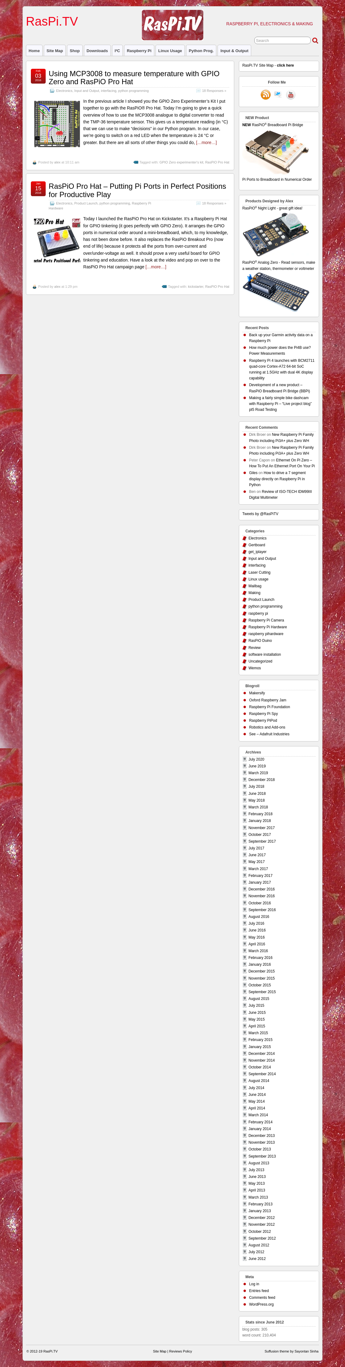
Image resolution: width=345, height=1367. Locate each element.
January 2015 (259, 1047)
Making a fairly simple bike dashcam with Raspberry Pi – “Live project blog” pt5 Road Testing (280, 404)
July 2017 (256, 848)
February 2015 (260, 1040)
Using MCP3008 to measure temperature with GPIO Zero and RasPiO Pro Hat (134, 77)
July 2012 (256, 1252)
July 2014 (256, 1088)
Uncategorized (260, 661)
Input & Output (234, 50)
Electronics (64, 91)
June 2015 (257, 1012)
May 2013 (256, 1183)
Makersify (257, 693)
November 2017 (261, 828)
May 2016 (256, 937)
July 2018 (256, 786)
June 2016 (257, 930)
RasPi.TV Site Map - (268, 65)
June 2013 (257, 1177)
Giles (253, 473)
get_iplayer (257, 552)
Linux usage (170, 50)
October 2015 (259, 985)
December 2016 (261, 889)
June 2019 (257, 766)
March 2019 (258, 773)
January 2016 (259, 964)
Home (34, 50)
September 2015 (262, 992)
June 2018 (257, 793)
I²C (117, 50)
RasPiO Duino (260, 640)
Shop (75, 50)
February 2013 (260, 1204)
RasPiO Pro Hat (217, 162)
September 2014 (262, 1074)
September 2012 (262, 1238)
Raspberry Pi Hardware (267, 627)
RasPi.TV (52, 21)
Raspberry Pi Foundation (269, 707)
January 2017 (259, 882)
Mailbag (254, 586)
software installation (264, 654)
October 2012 (259, 1231)
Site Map (55, 50)
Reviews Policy (180, 1351)
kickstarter (195, 286)
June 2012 (257, 1259)
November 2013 (261, 1142)
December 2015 (261, 971)
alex (57, 162)
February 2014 (260, 1122)
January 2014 (259, 1129)
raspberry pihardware (265, 634)
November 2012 (261, 1224)
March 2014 (258, 1115)
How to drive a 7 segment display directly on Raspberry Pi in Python (277, 479)
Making (254, 593)
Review (254, 648)
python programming (133, 91)
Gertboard (256, 545)
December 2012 (261, 1218)
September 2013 (262, 1156)
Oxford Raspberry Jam (267, 700)
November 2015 (261, 978)
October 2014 (259, 1067)
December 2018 (261, 780)
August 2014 (258, 1081)
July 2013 (256, 1170)
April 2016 (256, 944)
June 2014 (257, 1094)
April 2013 (256, 1190)
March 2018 (258, 807)
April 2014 (256, 1108)
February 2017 (260, 875)
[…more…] (206, 142)
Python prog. (201, 50)
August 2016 (258, 917)
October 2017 (259, 834)
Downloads (97, 50)
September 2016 (262, 910)
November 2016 (261, 896)
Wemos (254, 668)
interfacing (108, 91)
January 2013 (259, 1211)
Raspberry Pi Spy (263, 714)
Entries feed (259, 1291)
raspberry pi (139, 50)
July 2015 (256, 1005)
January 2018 (259, 821)
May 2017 (256, 862)
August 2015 (258, 999)
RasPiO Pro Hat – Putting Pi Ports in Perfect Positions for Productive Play (137, 190)
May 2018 (256, 800)
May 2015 (256, 1019)
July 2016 (256, 923)
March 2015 (258, 1033)
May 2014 (256, 1101)
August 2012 (258, 1245)
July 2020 (256, 759)
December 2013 (261, 1136)
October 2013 (259, 1149)
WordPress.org (261, 1304)
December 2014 (261, 1053)
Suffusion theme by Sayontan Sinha (291, 1351)
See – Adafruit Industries (269, 734)
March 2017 (258, 869)
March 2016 (258, 951)
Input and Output (86, 91)
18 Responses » (214, 91)
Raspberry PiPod (263, 720)
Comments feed (262, 1297)
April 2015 (256, 1026)
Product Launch (86, 203)
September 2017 (262, 841)
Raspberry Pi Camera (266, 620)
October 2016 (259, 903)
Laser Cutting (259, 572)
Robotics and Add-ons (267, 727)
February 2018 (260, 814)
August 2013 (258, 1163)
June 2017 (257, 855)
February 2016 (260, 958)
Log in (254, 1284)
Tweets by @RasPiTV (260, 514)
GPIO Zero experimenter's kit (181, 162)
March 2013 (258, 1197)
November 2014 (261, 1060)
